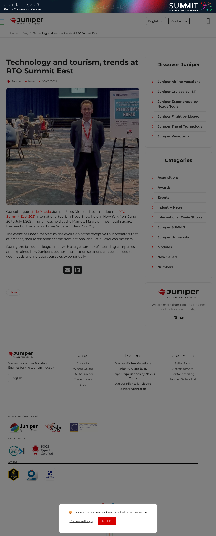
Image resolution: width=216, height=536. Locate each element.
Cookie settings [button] (81, 521)
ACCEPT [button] (107, 521)
